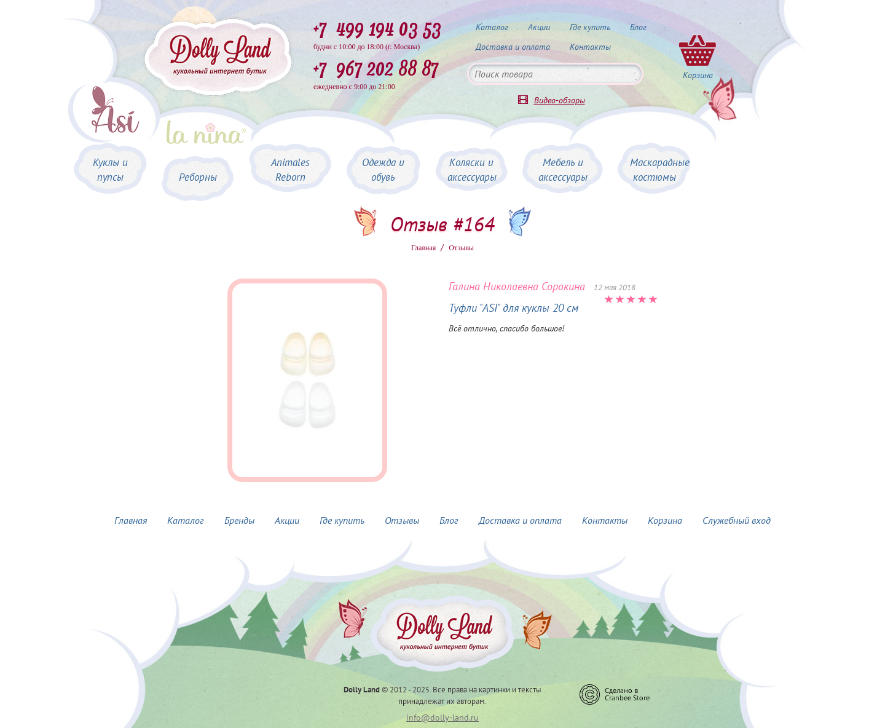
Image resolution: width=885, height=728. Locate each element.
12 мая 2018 (614, 287)
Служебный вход (736, 520)
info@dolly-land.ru (442, 717)
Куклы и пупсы (110, 170)
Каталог (492, 27)
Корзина (665, 520)
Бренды (239, 520)
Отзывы (402, 520)
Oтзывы (461, 247)
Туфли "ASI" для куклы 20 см (513, 308)
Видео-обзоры (559, 100)
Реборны (198, 177)
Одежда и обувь (383, 170)
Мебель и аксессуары (563, 170)
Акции (539, 27)
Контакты (590, 46)
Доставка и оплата (513, 46)
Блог (638, 27)
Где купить (590, 27)
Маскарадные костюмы (660, 170)
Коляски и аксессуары (472, 170)
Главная (423, 247)
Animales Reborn (290, 170)
